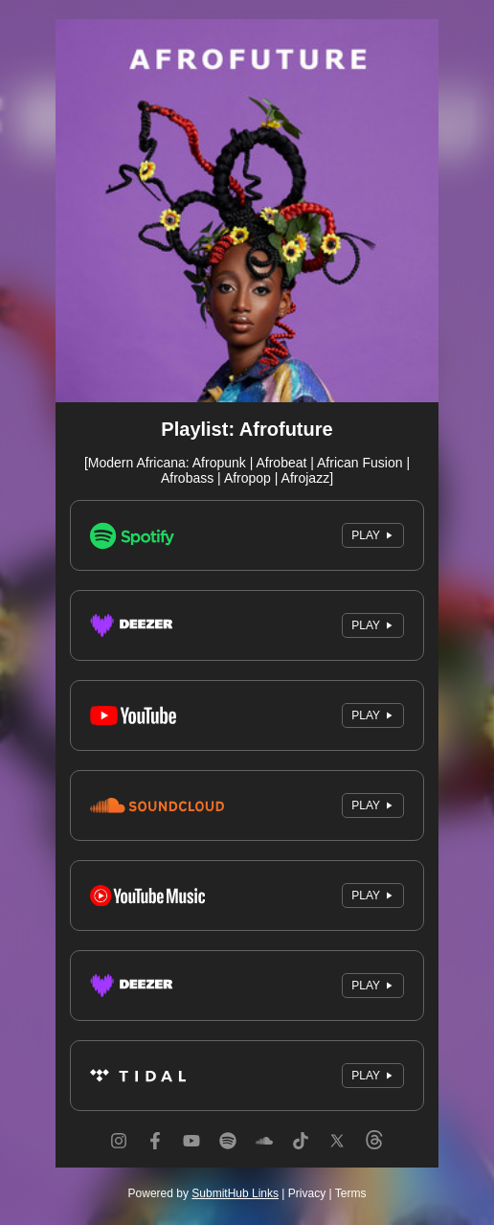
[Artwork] (247, 210)
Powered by (203, 1193)
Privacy (307, 1193)
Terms (351, 1193)
